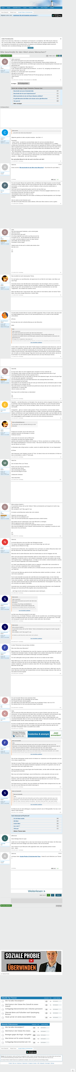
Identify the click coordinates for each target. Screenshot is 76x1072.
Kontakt (10, 1063)
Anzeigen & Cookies (32, 1063)
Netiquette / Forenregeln (45, 1063)
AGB (38, 1063)
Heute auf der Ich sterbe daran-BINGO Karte (20, 1017)
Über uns (14, 1063)
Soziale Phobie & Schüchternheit (25, 1048)
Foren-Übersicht (4, 1048)
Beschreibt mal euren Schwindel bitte (24, 91)
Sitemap (52, 1063)
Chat (37, 7)
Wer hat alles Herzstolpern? (14, 1001)
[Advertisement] (36, 492)
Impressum (19, 1063)
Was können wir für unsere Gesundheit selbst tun (22, 1038)
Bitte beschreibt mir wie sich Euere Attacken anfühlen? (28, 96)
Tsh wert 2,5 (17, 101)
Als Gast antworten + (6, 55)
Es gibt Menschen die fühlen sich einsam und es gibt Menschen (31, 98)
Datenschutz (24, 1063)
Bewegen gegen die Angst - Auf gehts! (18, 1034)
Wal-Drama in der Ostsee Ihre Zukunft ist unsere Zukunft (24, 1031)
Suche (24, 7)
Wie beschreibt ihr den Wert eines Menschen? (23, 52)
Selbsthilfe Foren (17, 7)
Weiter (58, 895)
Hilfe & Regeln (44, 7)
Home (3, 7)
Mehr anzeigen (18, 103)
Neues (8, 7)
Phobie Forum (13, 1048)
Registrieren (51, 10)
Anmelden (58, 10)
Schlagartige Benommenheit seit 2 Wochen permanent (23, 1009)
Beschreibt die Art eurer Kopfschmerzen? (25, 93)
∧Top (73, 1070)
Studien (52, 7)
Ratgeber (31, 7)
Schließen (30, 47)
